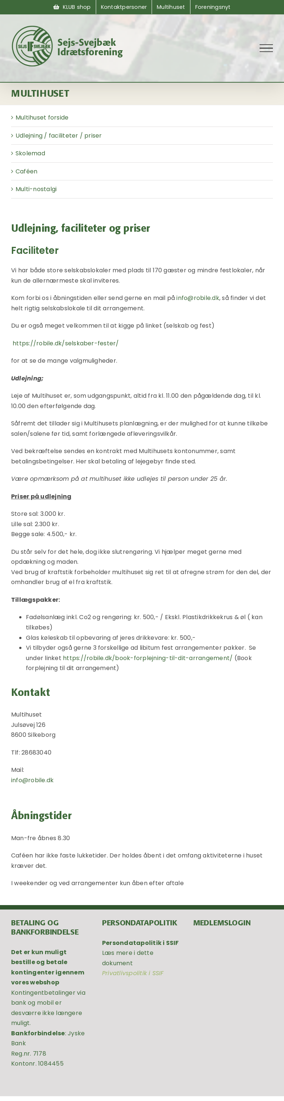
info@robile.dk (197, 298)
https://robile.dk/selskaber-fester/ (67, 343)
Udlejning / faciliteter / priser (59, 135)
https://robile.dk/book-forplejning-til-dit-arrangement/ (148, 658)
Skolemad (30, 153)
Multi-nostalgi (36, 189)
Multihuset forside (42, 117)
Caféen (26, 171)
